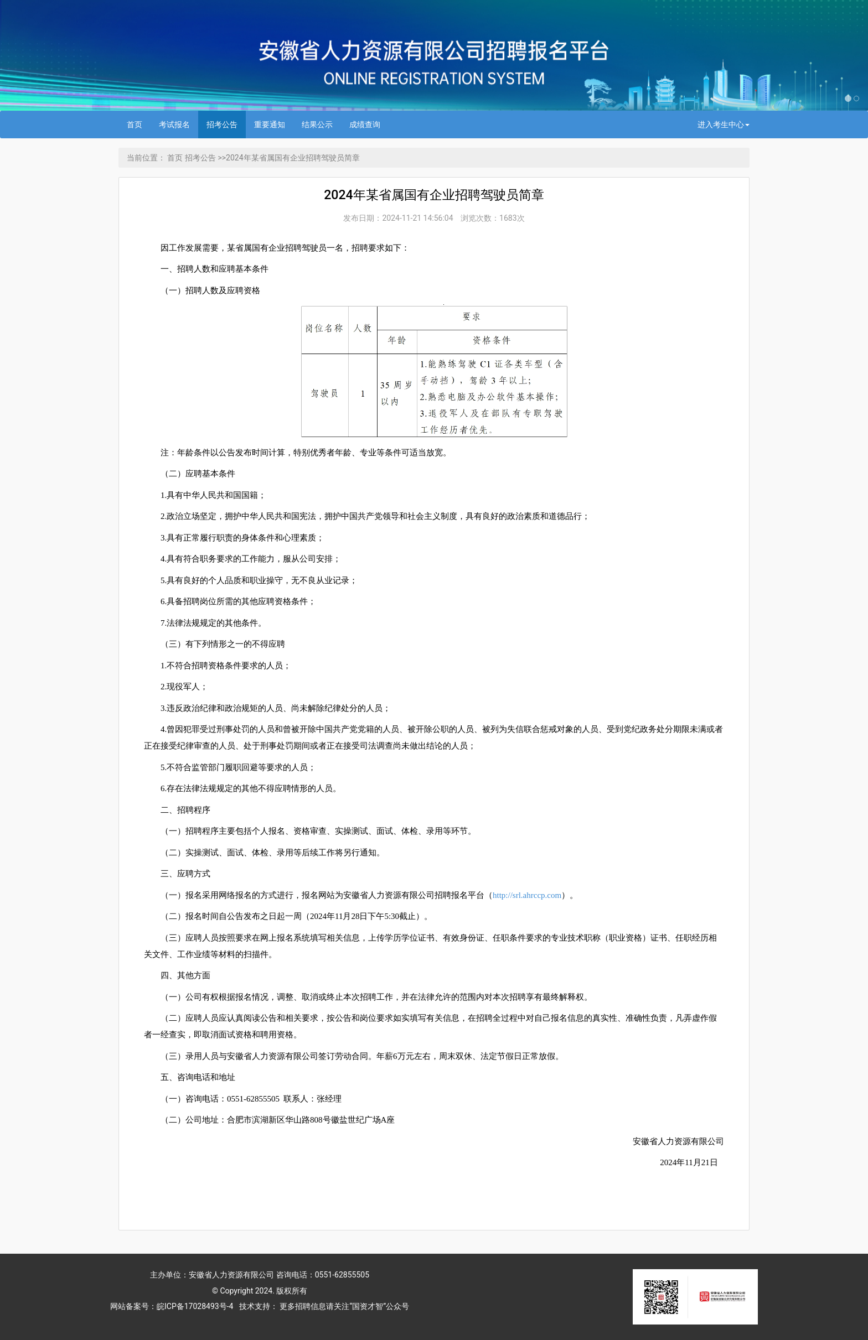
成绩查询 (364, 124)
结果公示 (317, 124)
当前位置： (146, 157)
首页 (134, 124)
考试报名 (174, 124)
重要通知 (269, 124)
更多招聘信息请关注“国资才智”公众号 (343, 1306)
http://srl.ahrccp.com (527, 895)
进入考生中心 (724, 124)
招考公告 (221, 124)
